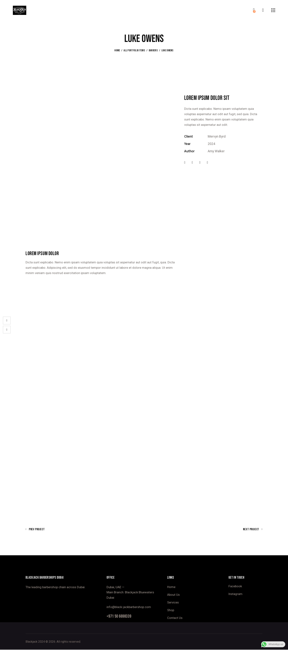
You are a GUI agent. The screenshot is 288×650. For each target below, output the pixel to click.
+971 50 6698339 (120, 616)
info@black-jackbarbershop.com (129, 607)
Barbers (153, 50)
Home (117, 50)
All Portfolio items (134, 50)
